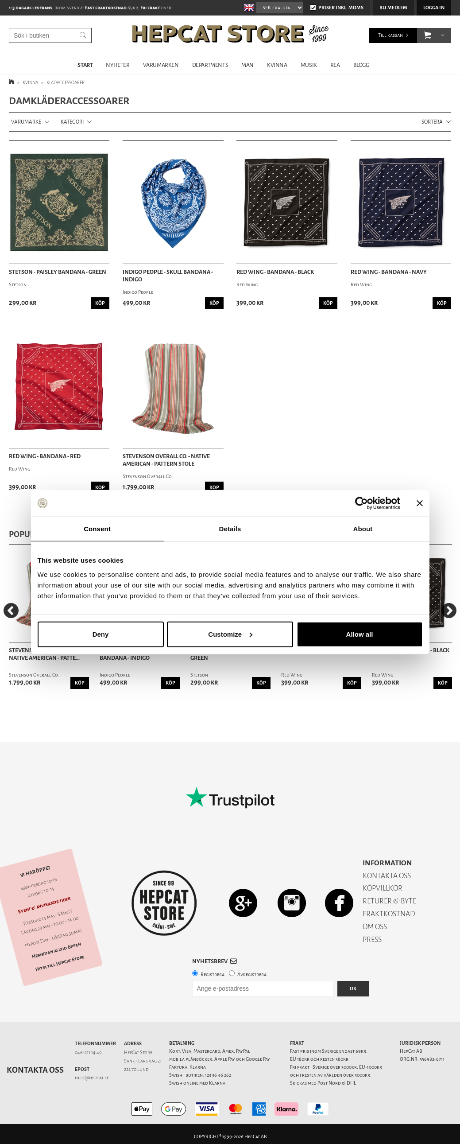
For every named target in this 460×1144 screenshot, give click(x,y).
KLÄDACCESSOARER (65, 83)
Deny (101, 634)
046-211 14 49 (88, 1052)
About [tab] (363, 529)
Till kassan (390, 35)
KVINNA (277, 65)
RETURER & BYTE (389, 901)
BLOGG (361, 65)
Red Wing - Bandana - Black (275, 272)
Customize (230, 634)
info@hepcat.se (92, 1077)
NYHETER (117, 65)
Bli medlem (393, 7)
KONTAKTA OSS (387, 875)
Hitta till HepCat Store (60, 963)
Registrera (212, 974)
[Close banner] (420, 503)
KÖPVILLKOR (382, 888)
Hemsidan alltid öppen (56, 950)
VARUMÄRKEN (161, 65)
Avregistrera (252, 974)
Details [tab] (230, 529)
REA (335, 65)
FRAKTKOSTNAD (389, 913)
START (85, 65)
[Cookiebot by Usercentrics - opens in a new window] (361, 503)
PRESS (372, 939)
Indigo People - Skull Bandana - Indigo (168, 275)
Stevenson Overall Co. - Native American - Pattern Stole (166, 460)
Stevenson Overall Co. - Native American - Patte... (44, 654)
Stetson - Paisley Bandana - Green (57, 272)
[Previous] (11, 610)
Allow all (359, 634)
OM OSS (375, 926)
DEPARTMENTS (210, 65)
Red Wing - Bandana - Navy (389, 272)
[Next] (448, 610)
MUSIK (309, 65)
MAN (247, 65)
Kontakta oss (35, 1070)
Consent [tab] (97, 529)
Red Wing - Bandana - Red (45, 456)
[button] (427, 35)
